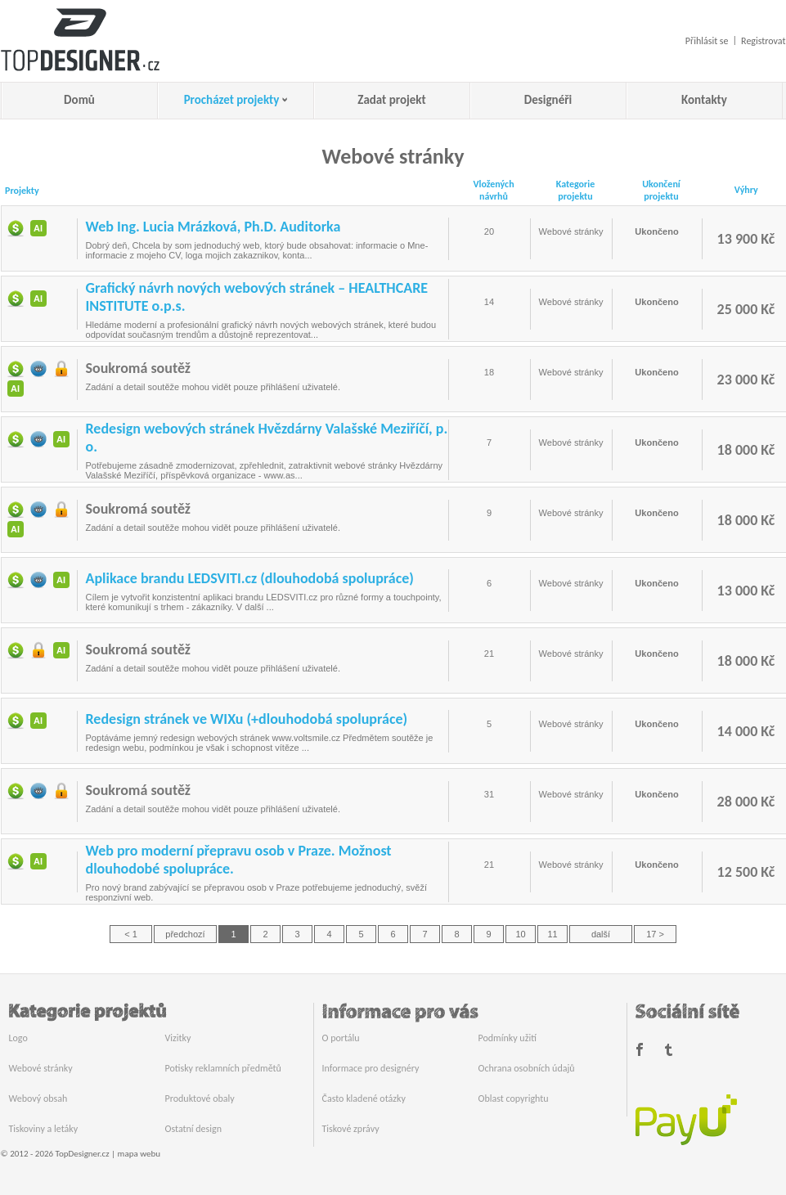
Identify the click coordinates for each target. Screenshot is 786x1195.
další (600, 934)
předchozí (184, 934)
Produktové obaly (200, 1098)
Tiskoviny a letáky (44, 1128)
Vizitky (178, 1038)
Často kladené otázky (364, 1098)
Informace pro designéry (371, 1068)
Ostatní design (193, 1128)
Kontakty (704, 99)
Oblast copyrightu (513, 1098)
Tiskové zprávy (351, 1128)
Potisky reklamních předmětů (223, 1068)
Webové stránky (41, 1068)
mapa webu (139, 1153)
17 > (655, 934)
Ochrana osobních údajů (526, 1068)
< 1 (130, 934)
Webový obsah (38, 1098)
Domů (79, 99)
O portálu (341, 1038)
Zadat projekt (391, 99)
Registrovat (763, 41)
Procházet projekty (232, 99)
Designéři (548, 99)
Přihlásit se (707, 41)
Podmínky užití (507, 1038)
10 (520, 934)
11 (552, 934)
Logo (18, 1038)
